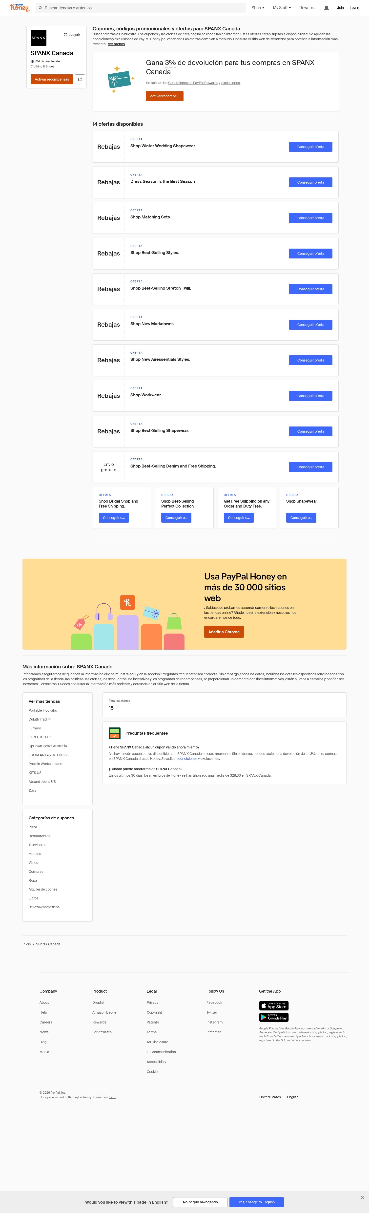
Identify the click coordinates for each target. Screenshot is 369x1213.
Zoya (33, 790)
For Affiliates (102, 1032)
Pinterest (213, 1032)
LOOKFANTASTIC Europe (48, 755)
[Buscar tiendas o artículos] (141, 8)
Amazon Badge (104, 1012)
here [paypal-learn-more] (112, 1097)
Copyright (154, 1012)
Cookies (153, 1071)
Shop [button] (258, 7)
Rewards (307, 7)
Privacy (152, 1002)
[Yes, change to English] (256, 1202)
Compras (36, 871)
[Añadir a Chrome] (224, 632)
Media (44, 1052)
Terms (152, 1032)
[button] (278, 1097)
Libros (33, 898)
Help (43, 1012)
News (44, 1032)
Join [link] (340, 7)
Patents (153, 1022)
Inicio (26, 944)
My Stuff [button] (282, 7)
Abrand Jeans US (42, 781)
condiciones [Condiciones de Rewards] (187, 758)
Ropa (33, 880)
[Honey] (20, 8)
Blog (43, 1042)
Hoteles (35, 853)
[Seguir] (71, 35)
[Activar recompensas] (52, 79)
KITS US (35, 772)
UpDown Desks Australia (48, 746)
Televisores (37, 845)
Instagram (214, 1022)
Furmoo (35, 728)
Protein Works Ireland (45, 764)
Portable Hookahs (43, 710)
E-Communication (161, 1052)
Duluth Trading (40, 719)
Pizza (33, 827)
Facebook (214, 1002)
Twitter (211, 1012)
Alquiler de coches (43, 889)
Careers (46, 1022)
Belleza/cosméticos (44, 907)
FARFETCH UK (40, 737)
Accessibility (156, 1062)
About (44, 1002)
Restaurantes (39, 836)
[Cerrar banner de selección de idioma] (362, 1197)
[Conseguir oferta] (310, 147)
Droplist (98, 1002)
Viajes (33, 862)
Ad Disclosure (157, 1042)
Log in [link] (354, 7)
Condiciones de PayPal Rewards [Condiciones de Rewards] (193, 83)
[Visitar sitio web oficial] (80, 79)
